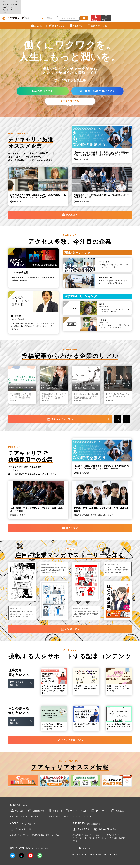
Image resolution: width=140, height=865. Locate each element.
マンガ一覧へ (70, 618)
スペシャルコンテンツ (38, 805)
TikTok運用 (113, 827)
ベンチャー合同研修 (79, 827)
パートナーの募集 (95, 843)
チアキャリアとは (70, 90)
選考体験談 (25, 805)
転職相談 (59, 805)
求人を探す (70, 204)
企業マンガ (67, 805)
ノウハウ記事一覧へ (70, 729)
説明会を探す (36, 800)
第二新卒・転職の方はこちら (97, 80)
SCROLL (70, 94)
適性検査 (117, 800)
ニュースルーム (23, 824)
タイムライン (99, 800)
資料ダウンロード (113, 824)
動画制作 (122, 827)
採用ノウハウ (100, 824)
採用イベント (89, 824)
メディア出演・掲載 (37, 824)
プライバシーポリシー (53, 824)
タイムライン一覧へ (60, 408)
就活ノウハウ (14, 805)
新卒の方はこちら (43, 80)
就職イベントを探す (76, 800)
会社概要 (13, 824)
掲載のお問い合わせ (105, 818)
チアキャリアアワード (80, 843)
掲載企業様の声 (77, 824)
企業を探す (55, 800)
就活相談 (51, 805)
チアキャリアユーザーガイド (83, 805)
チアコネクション (102, 827)
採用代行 (75, 830)
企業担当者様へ (130, 1)
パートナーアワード (110, 843)
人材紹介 (91, 827)
